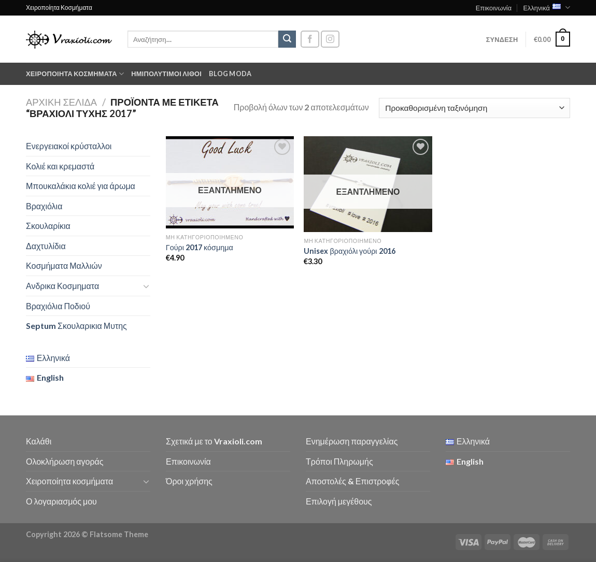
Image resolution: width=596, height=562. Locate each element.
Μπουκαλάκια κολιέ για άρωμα (80, 186)
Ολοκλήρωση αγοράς (65, 461)
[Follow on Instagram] (330, 39)
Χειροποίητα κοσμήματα (75, 74)
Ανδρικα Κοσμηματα (62, 286)
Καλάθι (38, 441)
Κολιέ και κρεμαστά (60, 166)
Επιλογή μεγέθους (339, 501)
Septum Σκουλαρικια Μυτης (76, 325)
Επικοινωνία (494, 8)
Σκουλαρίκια (48, 225)
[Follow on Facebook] (310, 39)
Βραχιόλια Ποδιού (58, 306)
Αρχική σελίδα (61, 102)
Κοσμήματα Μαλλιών (64, 265)
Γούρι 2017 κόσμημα (199, 247)
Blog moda (230, 73)
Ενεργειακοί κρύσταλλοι (68, 146)
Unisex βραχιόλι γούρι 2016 (349, 251)
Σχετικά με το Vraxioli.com (214, 441)
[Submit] (287, 39)
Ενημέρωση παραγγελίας (352, 441)
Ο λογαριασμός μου (61, 501)
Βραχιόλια (44, 206)
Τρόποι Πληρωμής (339, 461)
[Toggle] (146, 286)
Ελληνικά (546, 7)
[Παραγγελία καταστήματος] (474, 108)
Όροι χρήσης (189, 481)
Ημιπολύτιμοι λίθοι (166, 73)
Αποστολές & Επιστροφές (352, 481)
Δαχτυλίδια (46, 246)
